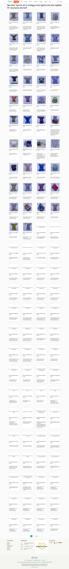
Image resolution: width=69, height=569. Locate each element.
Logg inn (8, 548)
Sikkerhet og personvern (37, 560)
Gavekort (8, 547)
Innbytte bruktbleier (10, 545)
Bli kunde (8, 543)
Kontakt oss (9, 549)
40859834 (38, 562)
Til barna (45, 1)
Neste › (37, 536)
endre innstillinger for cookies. (43, 565)
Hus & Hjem (25, 1)
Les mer (37, 565)
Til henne (30, 1)
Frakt (25, 560)
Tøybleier (41, 1)
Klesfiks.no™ (35, 1)
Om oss (8, 544)
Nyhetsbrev (43, 560)
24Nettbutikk (36, 567)
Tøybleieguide (9, 546)
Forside (8, 542)
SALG (50, 1)
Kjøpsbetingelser (29, 560)
